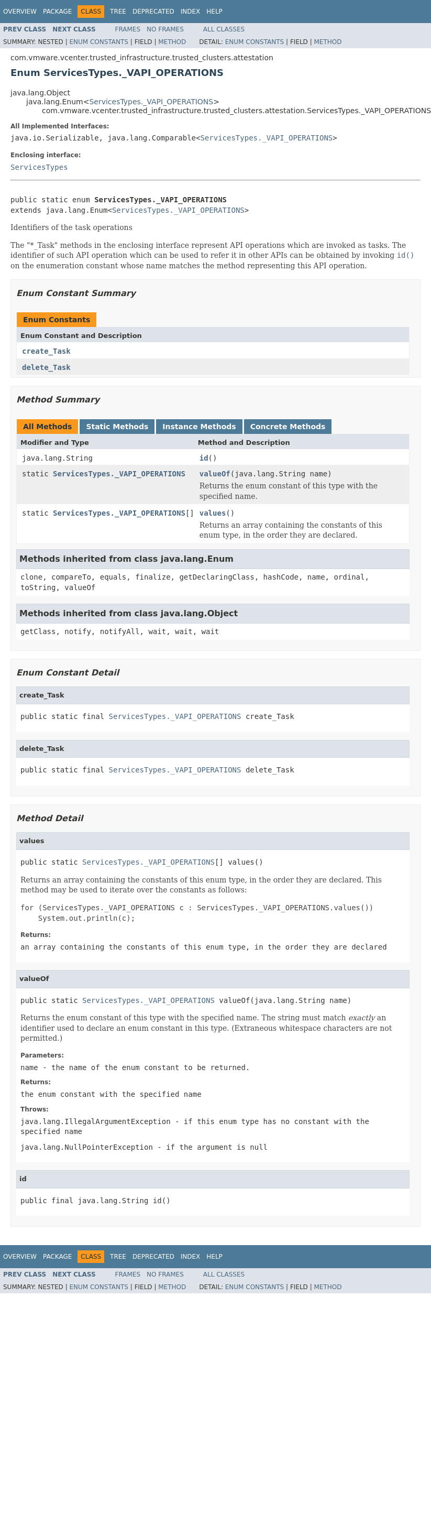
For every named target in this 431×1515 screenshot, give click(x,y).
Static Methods (117, 426)
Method (172, 42)
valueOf (215, 474)
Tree (118, 11)
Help (214, 11)
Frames (128, 29)
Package (57, 11)
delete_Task (46, 367)
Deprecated (153, 11)
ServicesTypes (39, 167)
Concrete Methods (288, 426)
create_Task (46, 351)
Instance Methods (199, 426)
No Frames (165, 29)
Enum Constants (98, 42)
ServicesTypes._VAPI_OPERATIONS (151, 101)
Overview (20, 11)
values (213, 513)
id (204, 458)
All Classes (224, 29)
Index (191, 11)
